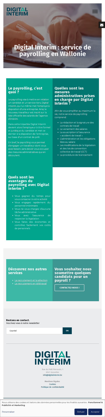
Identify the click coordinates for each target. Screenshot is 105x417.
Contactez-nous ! (69, 288)
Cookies (52, 384)
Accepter (95, 412)
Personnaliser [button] (8, 412)
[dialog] (52, 408)
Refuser (81, 412)
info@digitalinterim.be (52, 375)
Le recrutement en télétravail (31, 284)
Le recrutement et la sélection (31, 281)
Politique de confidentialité (52, 387)
